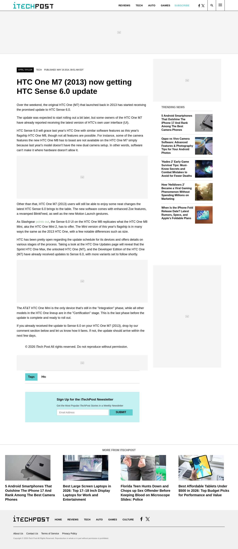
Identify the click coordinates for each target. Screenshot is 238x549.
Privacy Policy (69, 533)
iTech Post (43, 346)
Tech (139, 5)
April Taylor (25, 70)
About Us (18, 533)
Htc (43, 376)
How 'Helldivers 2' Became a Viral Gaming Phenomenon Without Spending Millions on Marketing (176, 191)
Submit (121, 412)
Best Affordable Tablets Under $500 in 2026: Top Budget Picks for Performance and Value (203, 490)
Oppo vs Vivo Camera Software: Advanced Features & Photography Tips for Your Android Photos (177, 145)
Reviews (124, 5)
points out (42, 221)
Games (165, 5)
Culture (128, 519)
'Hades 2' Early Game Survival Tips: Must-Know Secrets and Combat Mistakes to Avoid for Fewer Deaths (176, 168)
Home (58, 519)
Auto (151, 5)
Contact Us (32, 533)
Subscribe (181, 5)
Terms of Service (50, 533)
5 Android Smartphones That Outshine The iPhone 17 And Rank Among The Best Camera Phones (176, 122)
